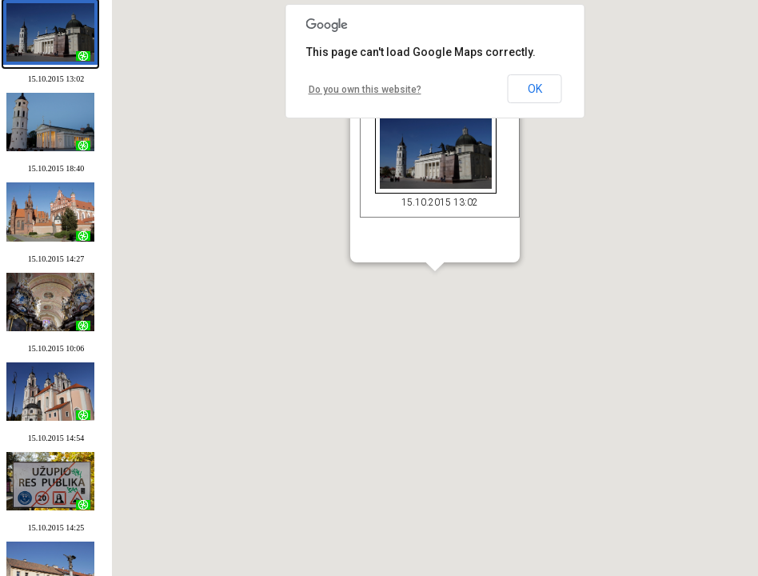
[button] (434, 291)
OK (535, 88)
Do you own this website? (365, 89)
